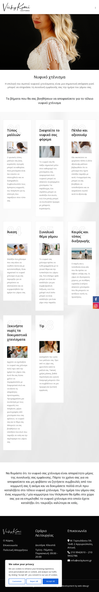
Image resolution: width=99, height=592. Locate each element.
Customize (17, 581)
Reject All (34, 581)
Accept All (50, 581)
